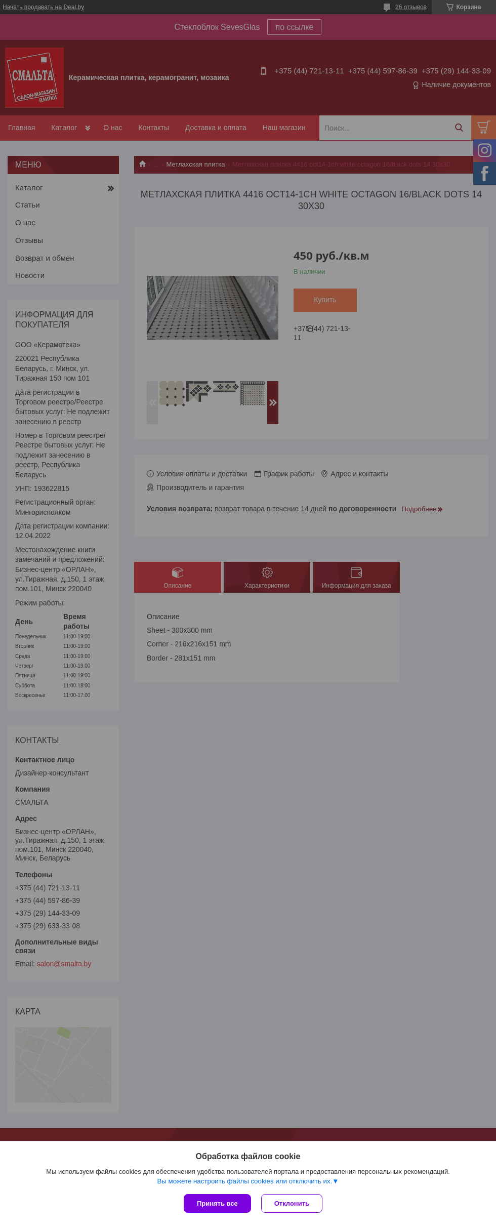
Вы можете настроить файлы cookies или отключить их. (244, 1181)
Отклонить (291, 1203)
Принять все (217, 1203)
